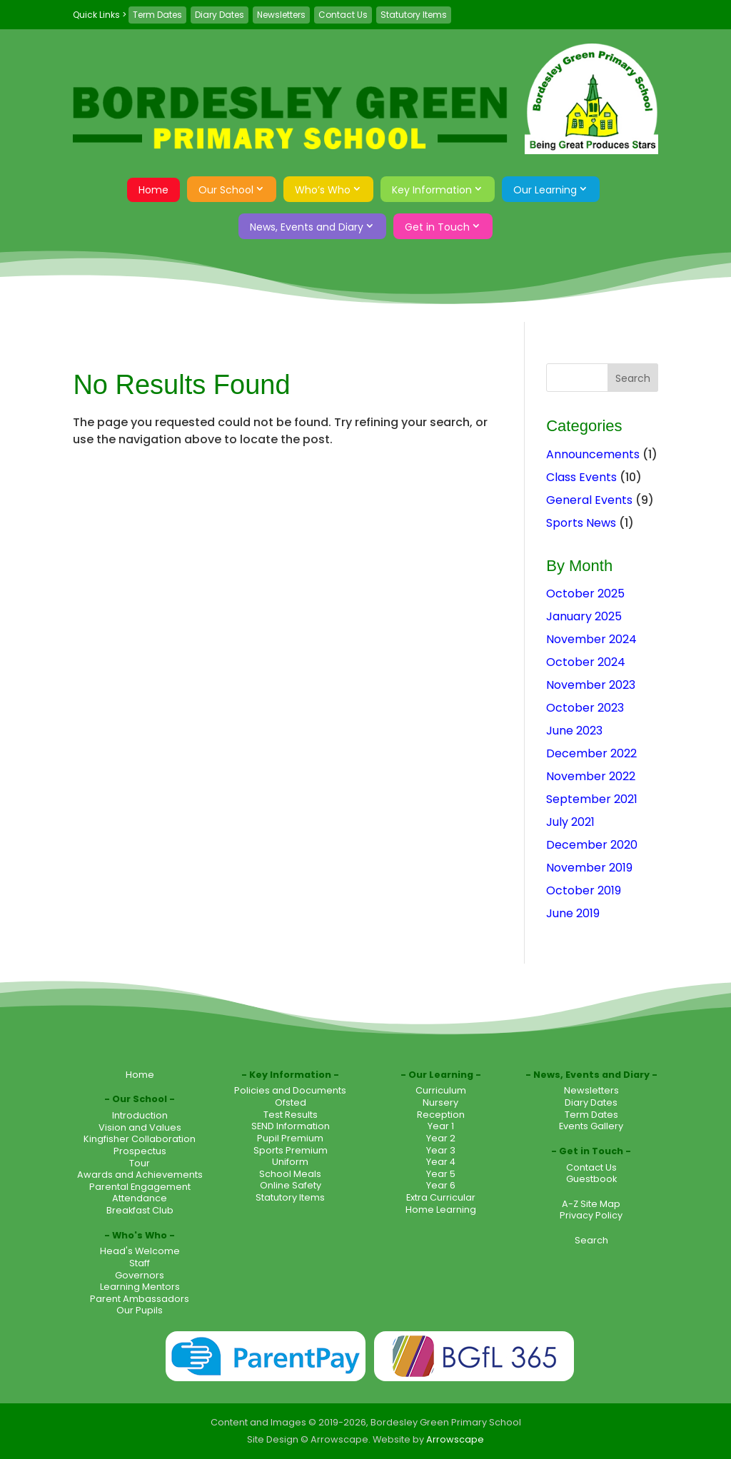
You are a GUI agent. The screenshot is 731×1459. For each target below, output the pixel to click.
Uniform (290, 1162)
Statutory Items (413, 15)
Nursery (440, 1102)
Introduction (140, 1115)
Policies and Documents (290, 1090)
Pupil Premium (290, 1138)
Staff (139, 1263)
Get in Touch (437, 227)
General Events (589, 500)
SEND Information (290, 1126)
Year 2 (440, 1138)
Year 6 (440, 1185)
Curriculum (440, 1090)
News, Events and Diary (306, 227)
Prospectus (140, 1151)
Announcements (593, 454)
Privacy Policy (591, 1215)
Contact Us (343, 15)
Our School (225, 190)
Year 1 (441, 1126)
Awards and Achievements (140, 1174)
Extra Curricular (440, 1197)
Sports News (581, 523)
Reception (441, 1115)
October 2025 (585, 593)
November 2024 (591, 639)
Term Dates (157, 15)
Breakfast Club (139, 1210)
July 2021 (570, 822)
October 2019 (583, 890)
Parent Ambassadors (139, 1299)
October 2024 (585, 662)
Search (591, 1240)
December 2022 (591, 753)
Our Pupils (139, 1310)
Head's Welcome (140, 1251)
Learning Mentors (140, 1287)
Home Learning (440, 1209)
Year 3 (440, 1150)
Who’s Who (323, 190)
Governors (139, 1275)
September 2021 (591, 799)
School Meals (290, 1174)
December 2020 (591, 845)
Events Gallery (591, 1126)
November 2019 (589, 867)
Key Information (432, 190)
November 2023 (590, 685)
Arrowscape (455, 1439)
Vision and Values (140, 1127)
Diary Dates (219, 15)
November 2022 (590, 776)
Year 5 (440, 1174)
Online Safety (290, 1185)
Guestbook (591, 1179)
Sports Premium (290, 1150)
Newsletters (281, 15)
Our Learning (545, 190)
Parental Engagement (140, 1187)
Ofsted (290, 1102)
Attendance (139, 1198)
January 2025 (584, 616)
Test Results (290, 1115)
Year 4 (440, 1162)
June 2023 (574, 730)
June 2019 (573, 913)
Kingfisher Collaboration (140, 1139)
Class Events (581, 477)
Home (153, 190)
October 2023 (585, 708)
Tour (139, 1163)
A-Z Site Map (591, 1204)
